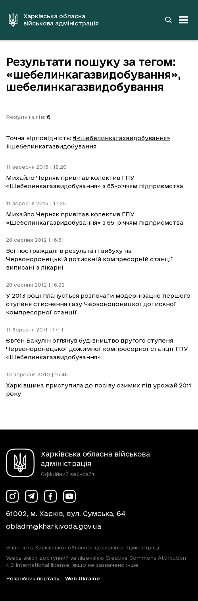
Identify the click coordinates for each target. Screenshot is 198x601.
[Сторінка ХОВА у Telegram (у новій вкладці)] (31, 496)
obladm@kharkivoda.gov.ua (53, 526)
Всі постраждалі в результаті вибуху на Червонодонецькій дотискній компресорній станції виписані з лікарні (89, 259)
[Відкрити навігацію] (183, 20)
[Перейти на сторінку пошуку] (168, 20)
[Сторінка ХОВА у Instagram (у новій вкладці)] (12, 496)
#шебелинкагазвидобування (51, 146)
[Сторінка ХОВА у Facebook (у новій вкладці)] (50, 496)
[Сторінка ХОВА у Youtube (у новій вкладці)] (69, 496)
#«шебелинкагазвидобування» (121, 138)
